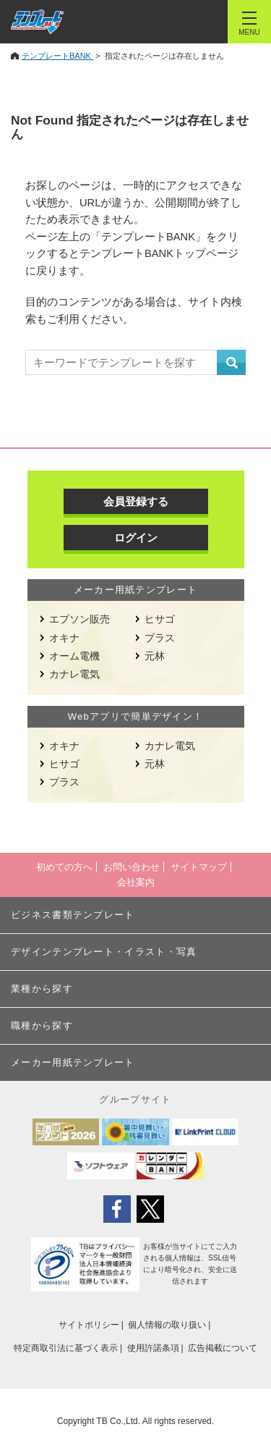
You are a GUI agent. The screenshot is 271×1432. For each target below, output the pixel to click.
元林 (155, 656)
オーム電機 (74, 656)
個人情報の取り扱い (167, 1325)
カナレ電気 (74, 674)
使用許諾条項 (153, 1348)
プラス (160, 638)
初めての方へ (64, 867)
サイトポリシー (89, 1325)
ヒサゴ (160, 619)
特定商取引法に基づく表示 (66, 1348)
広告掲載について (222, 1348)
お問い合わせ (131, 867)
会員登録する (135, 501)
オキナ (64, 638)
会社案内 (136, 882)
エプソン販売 (79, 619)
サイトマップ (199, 867)
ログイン (136, 537)
